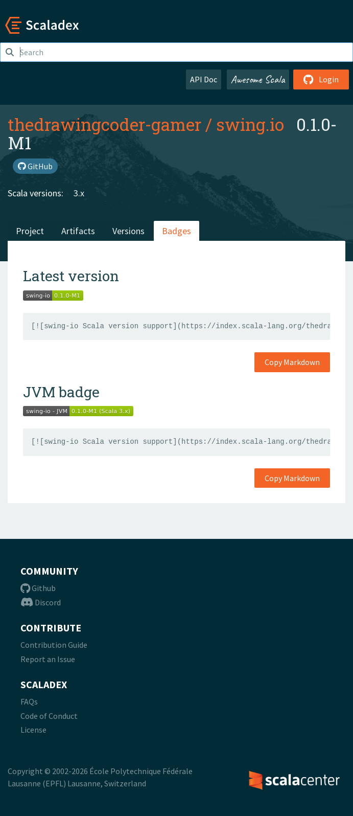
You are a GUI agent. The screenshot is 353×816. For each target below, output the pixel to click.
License (33, 729)
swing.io (250, 124)
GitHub (35, 166)
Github (38, 588)
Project (30, 231)
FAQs (29, 701)
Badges (176, 231)
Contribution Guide (53, 645)
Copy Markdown (292, 362)
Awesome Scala (258, 79)
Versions (128, 231)
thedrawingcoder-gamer (104, 124)
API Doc (203, 79)
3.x (79, 193)
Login (321, 79)
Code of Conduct (49, 716)
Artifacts (78, 231)
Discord (40, 602)
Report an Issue (47, 659)
